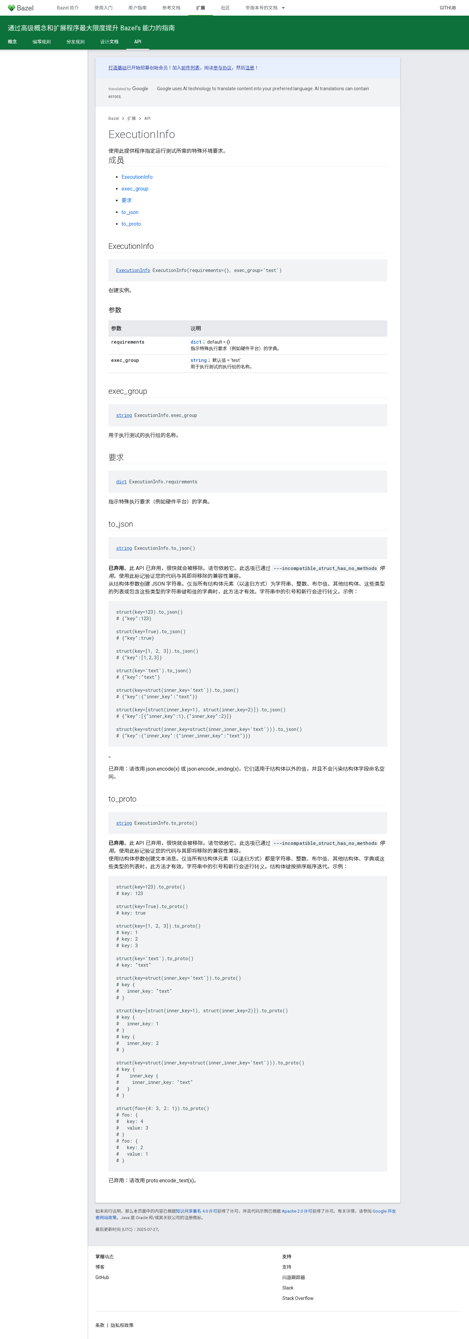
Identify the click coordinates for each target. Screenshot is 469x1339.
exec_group (135, 189)
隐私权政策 (122, 1325)
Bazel (113, 118)
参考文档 (171, 7)
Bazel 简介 (68, 7)
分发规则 (75, 41)
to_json (129, 212)
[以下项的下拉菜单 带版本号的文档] (286, 8)
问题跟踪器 (293, 1277)
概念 (12, 41)
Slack (287, 1287)
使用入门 (103, 7)
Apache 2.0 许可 (297, 1211)
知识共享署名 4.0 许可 (196, 1211)
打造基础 (117, 67)
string (199, 360)
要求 (126, 200)
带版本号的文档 (261, 7)
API (147, 118)
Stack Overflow (298, 1298)
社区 (225, 7)
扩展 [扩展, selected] (200, 7)
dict (196, 342)
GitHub (448, 7)
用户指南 (137, 7)
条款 (100, 1325)
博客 (100, 1267)
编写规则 (42, 41)
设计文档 (109, 41)
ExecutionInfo (137, 177)
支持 (286, 1267)
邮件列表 (190, 67)
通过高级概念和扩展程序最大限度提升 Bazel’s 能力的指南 (91, 28)
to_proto (131, 224)
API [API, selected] (137, 41)
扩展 (131, 118)
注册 (249, 67)
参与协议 (222, 67)
